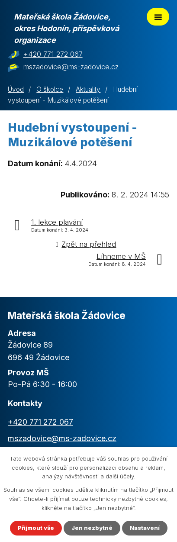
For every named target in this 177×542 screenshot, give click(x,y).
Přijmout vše (36, 527)
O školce (49, 89)
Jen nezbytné (92, 527)
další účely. (120, 476)
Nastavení (145, 527)
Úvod (16, 89)
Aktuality (88, 89)
